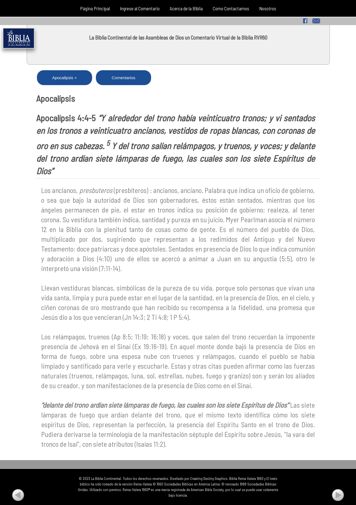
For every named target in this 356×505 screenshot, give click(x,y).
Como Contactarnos (231, 8)
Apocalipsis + (64, 77)
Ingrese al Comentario (140, 8)
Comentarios (123, 77)
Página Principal (95, 8)
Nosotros (267, 8)
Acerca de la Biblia (186, 8)
